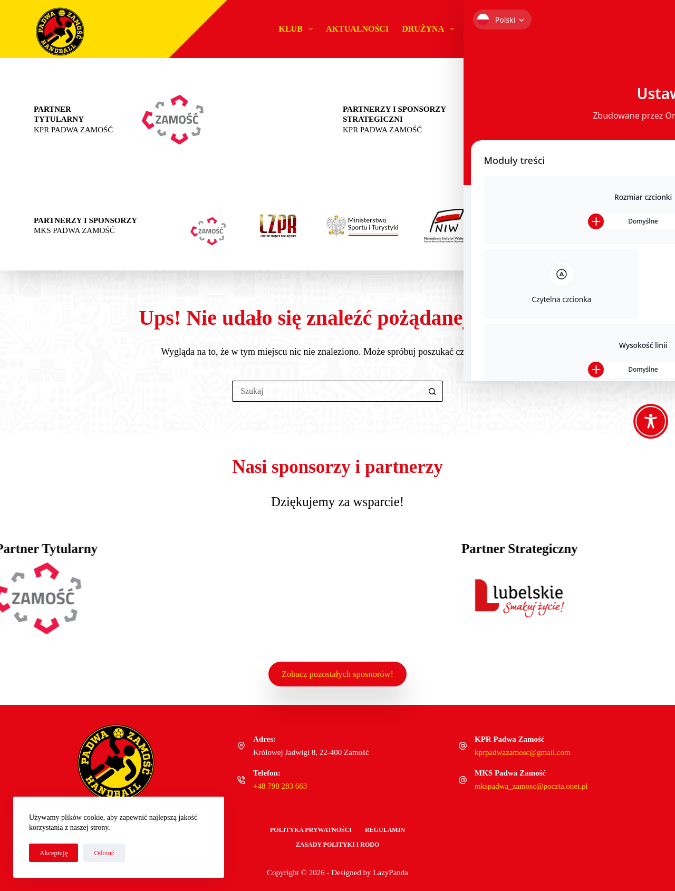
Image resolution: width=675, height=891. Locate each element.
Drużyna (430, 29)
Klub (297, 29)
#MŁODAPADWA (500, 28)
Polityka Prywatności (311, 830)
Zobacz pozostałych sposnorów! (337, 672)
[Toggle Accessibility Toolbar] (650, 421)
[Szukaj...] (327, 391)
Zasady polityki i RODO (338, 844)
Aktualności (357, 28)
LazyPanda (390, 872)
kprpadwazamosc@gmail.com (523, 752)
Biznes (570, 29)
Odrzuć (104, 853)
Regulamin (385, 830)
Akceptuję (54, 853)
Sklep (615, 28)
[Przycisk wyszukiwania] (432, 391)
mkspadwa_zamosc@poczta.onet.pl (531, 786)
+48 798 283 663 (280, 786)
